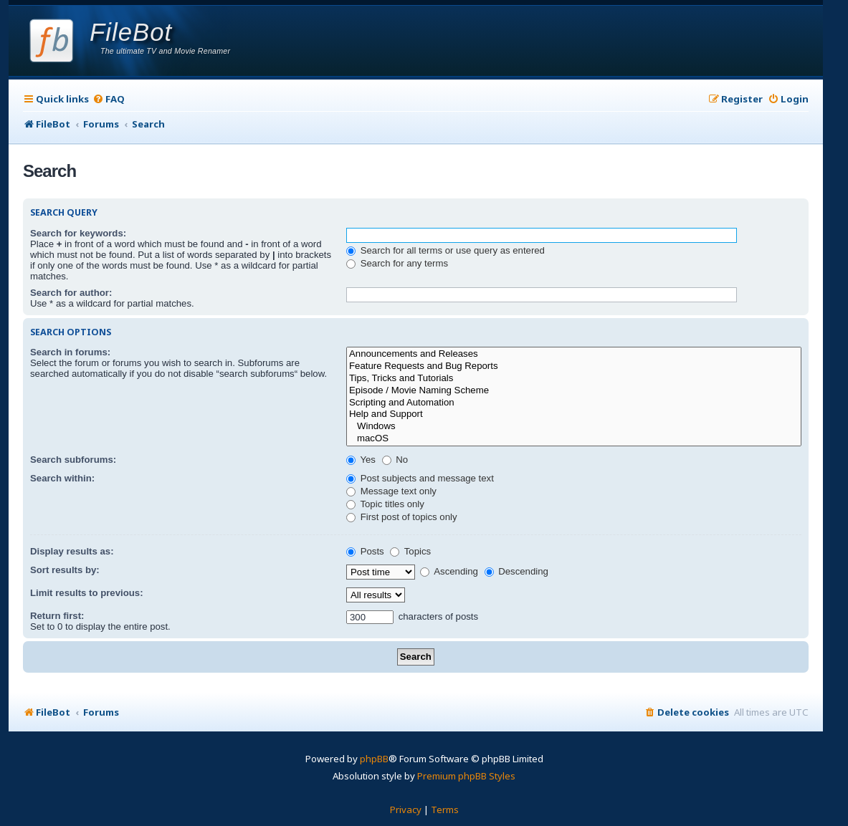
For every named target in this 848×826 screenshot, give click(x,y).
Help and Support (574, 414)
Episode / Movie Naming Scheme (574, 391)
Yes (361, 459)
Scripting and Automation (574, 403)
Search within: (62, 478)
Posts (365, 551)
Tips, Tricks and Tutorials (574, 379)
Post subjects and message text (420, 478)
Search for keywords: (78, 233)
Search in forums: (70, 352)
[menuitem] (108, 99)
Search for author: (71, 292)
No (395, 459)
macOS (574, 439)
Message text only (391, 491)
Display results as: (72, 551)
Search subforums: (73, 459)
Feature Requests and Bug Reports (574, 366)
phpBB (374, 758)
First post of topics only (401, 517)
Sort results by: (65, 570)
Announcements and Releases (574, 354)
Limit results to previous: (86, 592)
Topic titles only (385, 504)
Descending (516, 571)
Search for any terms (397, 263)
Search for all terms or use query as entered (445, 250)
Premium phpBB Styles (466, 775)
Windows (574, 427)
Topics (410, 551)
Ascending (449, 571)
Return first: (57, 615)
